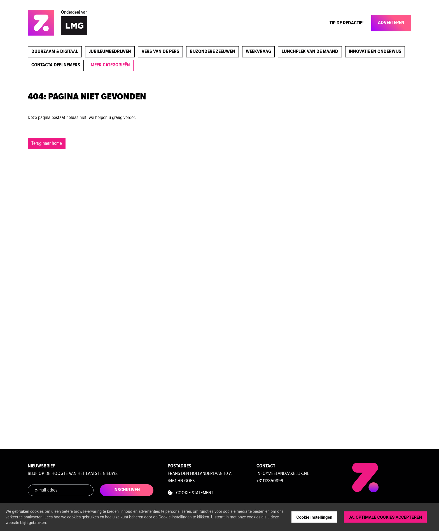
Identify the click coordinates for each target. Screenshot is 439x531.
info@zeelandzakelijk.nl (282, 474)
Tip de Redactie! (346, 23)
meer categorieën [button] (110, 65)
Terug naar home (46, 143)
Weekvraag (258, 51)
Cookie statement (190, 493)
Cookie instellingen (314, 517)
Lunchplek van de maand (310, 51)
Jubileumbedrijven (110, 51)
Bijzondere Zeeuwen (212, 51)
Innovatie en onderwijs (375, 51)
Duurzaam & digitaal (54, 51)
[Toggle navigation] (368, 24)
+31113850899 (269, 481)
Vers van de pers (160, 51)
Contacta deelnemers (55, 65)
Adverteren (391, 23)
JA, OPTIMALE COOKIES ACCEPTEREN (385, 517)
